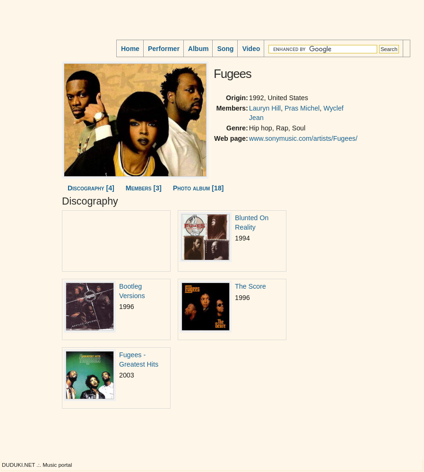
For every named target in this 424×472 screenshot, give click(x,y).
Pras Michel (302, 108)
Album (198, 48)
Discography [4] (91, 188)
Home (130, 48)
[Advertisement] (31, 117)
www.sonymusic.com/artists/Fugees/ (303, 138)
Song (225, 48)
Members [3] (144, 188)
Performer (164, 48)
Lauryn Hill (265, 108)
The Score (250, 286)
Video (251, 48)
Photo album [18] (198, 188)
